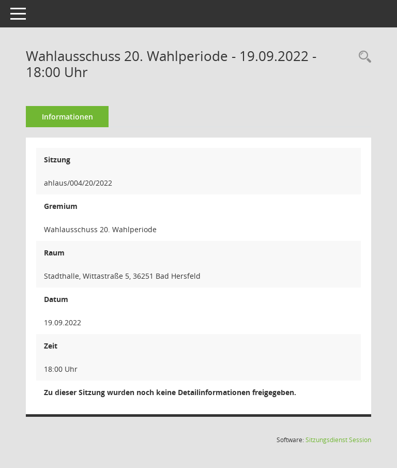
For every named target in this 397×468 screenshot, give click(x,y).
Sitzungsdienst (338, 439)
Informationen (67, 117)
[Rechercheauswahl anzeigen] (362, 57)
